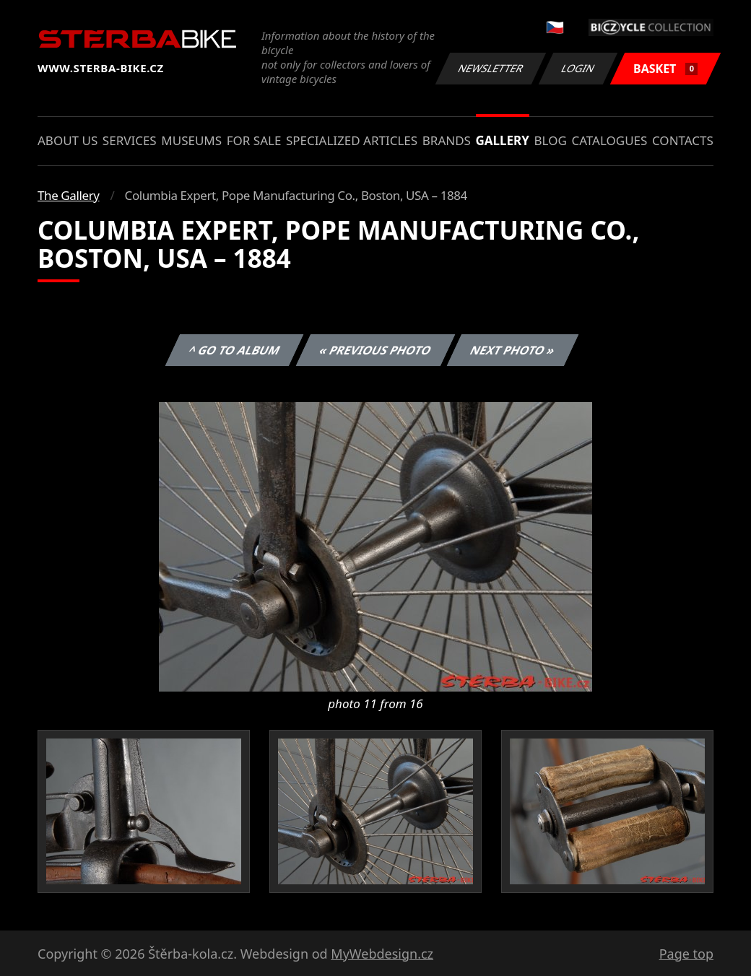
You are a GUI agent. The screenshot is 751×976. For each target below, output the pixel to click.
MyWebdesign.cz (382, 953)
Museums (191, 140)
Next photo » (512, 350)
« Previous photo (375, 350)
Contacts (682, 140)
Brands (446, 140)
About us (67, 140)
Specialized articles (351, 140)
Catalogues (609, 140)
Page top (686, 953)
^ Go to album (234, 350)
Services (130, 140)
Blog (550, 140)
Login (578, 68)
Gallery (502, 140)
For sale (254, 140)
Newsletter (490, 68)
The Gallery (69, 195)
